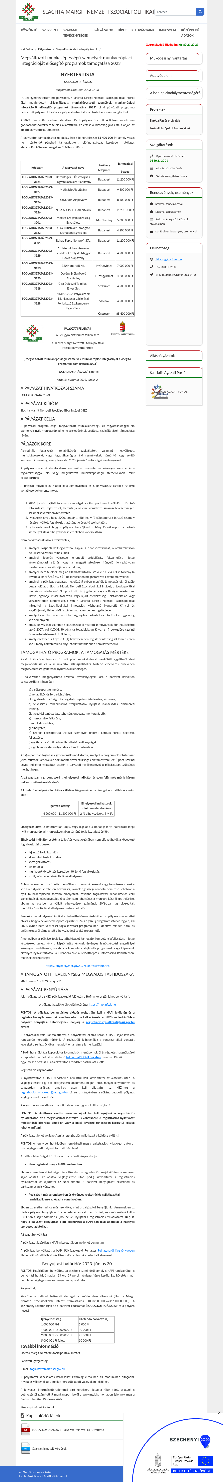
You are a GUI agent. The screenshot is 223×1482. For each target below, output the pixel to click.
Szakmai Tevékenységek (75, 33)
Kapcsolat (167, 30)
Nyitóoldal (27, 49)
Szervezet (50, 30)
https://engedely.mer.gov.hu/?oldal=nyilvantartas (78, 966)
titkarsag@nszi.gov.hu (168, 259)
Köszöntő (29, 30)
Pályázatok (104, 30)
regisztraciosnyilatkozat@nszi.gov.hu (110, 1022)
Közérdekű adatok (190, 33)
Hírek (122, 30)
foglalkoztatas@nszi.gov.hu (47, 1369)
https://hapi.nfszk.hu (102, 1004)
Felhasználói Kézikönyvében (116, 1250)
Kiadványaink (142, 30)
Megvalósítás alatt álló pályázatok (77, 49)
